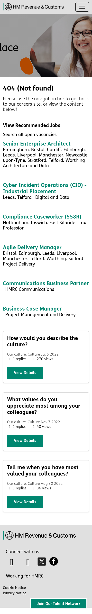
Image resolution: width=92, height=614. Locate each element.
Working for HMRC (25, 576)
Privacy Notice (14, 593)
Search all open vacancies (30, 134)
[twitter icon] (43, 564)
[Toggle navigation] (82, 7)
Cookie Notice (14, 588)
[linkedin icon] (28, 564)
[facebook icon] (55, 564)
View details (25, 372)
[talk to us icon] (12, 564)
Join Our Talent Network (58, 603)
